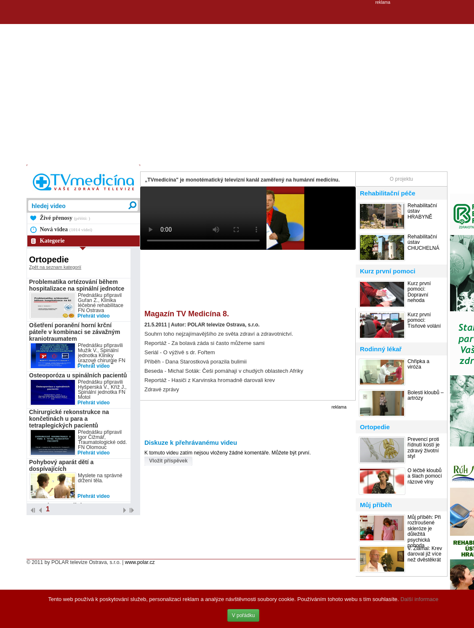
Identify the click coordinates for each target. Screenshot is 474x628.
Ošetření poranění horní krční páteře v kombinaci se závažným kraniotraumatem (74, 332)
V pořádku (243, 615)
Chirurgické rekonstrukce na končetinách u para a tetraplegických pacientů (69, 419)
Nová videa (66, 229)
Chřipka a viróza (418, 364)
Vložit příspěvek (168, 461)
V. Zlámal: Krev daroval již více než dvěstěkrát (424, 554)
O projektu (401, 179)
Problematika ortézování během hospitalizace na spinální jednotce (76, 285)
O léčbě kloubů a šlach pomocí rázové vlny (424, 476)
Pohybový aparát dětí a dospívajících (61, 465)
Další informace (419, 599)
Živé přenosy (65, 218)
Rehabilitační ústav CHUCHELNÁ (423, 242)
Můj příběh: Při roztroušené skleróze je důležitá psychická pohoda (424, 531)
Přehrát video (93, 316)
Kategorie (52, 241)
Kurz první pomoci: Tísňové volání (424, 320)
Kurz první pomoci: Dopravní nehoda (419, 292)
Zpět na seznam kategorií (55, 267)
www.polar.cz (140, 562)
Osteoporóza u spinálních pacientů (78, 375)
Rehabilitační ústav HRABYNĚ (422, 211)
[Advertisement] (163, 84)
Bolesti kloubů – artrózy (425, 395)
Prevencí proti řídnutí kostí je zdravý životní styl (423, 448)
